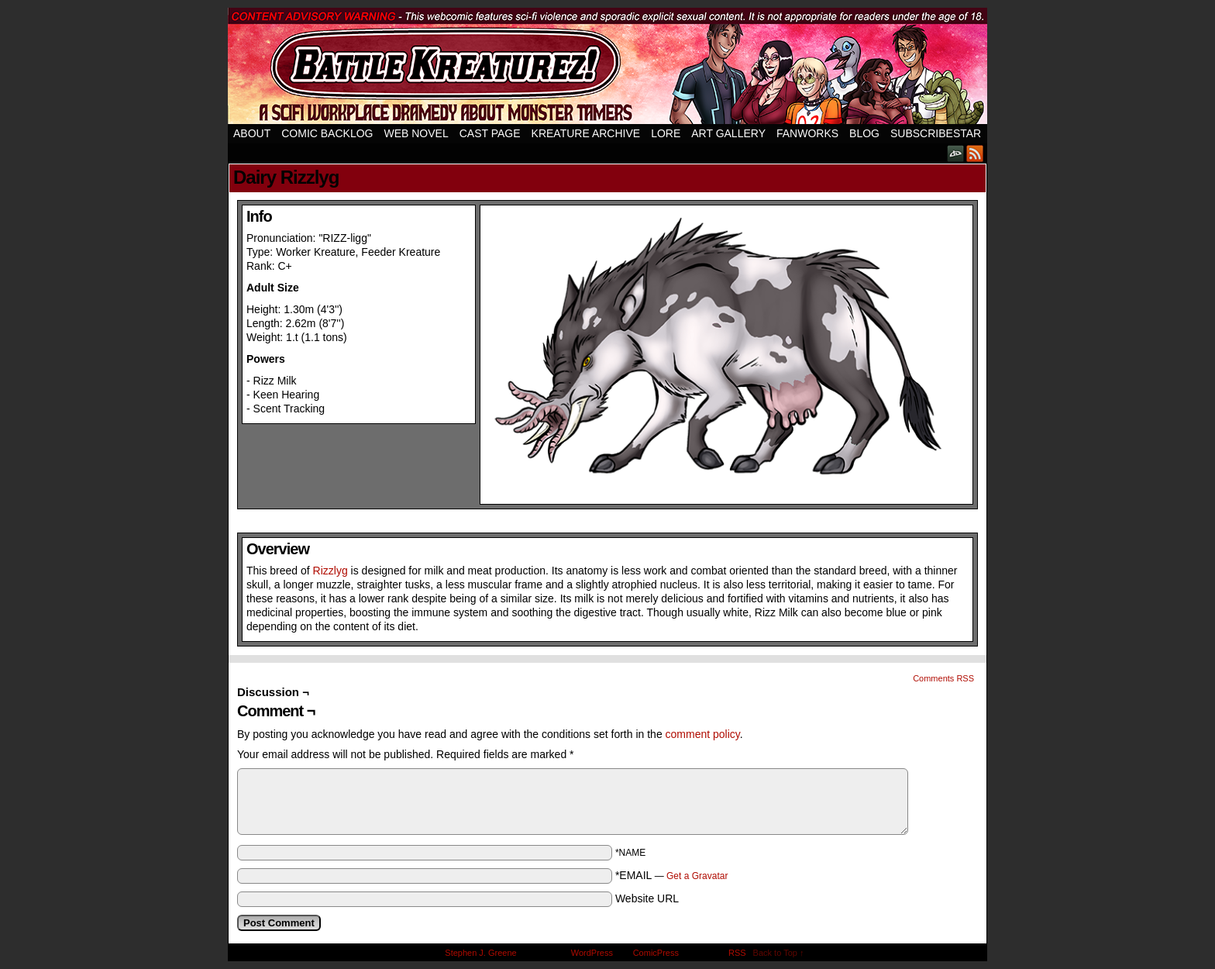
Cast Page (490, 133)
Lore (665, 133)
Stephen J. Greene (480, 952)
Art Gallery (728, 133)
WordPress (592, 952)
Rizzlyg (330, 570)
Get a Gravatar (697, 876)
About (251, 133)
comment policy (703, 734)
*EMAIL (671, 875)
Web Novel (416, 133)
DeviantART (955, 153)
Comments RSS (943, 678)
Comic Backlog (327, 133)
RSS (975, 153)
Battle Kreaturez (607, 66)
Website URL (647, 898)
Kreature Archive (586, 133)
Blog (864, 133)
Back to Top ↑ (778, 952)
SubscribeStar (935, 133)
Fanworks (807, 133)
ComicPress (656, 952)
